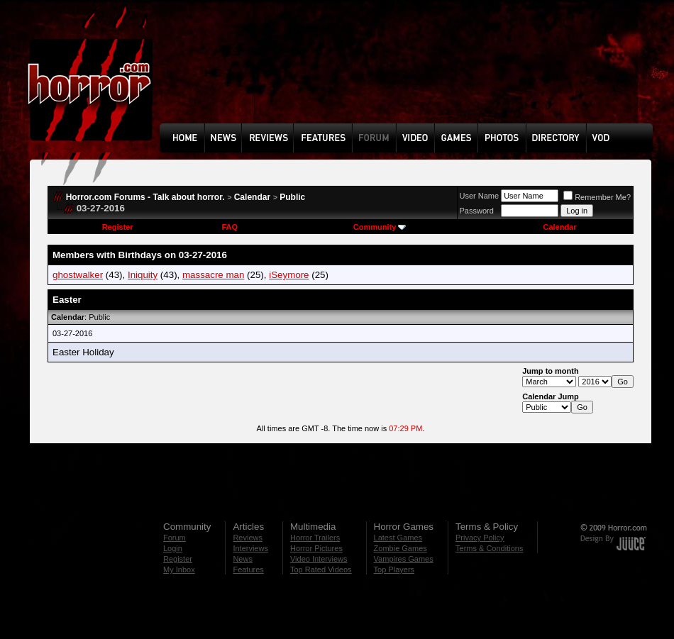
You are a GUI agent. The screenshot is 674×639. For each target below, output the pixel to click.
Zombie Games (400, 548)
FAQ (229, 227)
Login (172, 548)
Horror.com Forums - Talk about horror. (145, 197)
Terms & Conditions (489, 548)
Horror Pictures (316, 548)
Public (292, 197)
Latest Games (398, 537)
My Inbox (179, 569)
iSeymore (289, 275)
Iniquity (143, 275)
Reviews (248, 537)
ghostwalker (78, 275)
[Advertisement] (209, 72)
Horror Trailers (315, 537)
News (243, 559)
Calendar (252, 197)
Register (117, 227)
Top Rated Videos (321, 569)
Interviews (250, 548)
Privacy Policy (479, 537)
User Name (479, 195)
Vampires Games (403, 559)
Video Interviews (319, 559)
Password (477, 210)
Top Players (394, 569)
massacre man (213, 275)
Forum (174, 537)
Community (380, 227)
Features (248, 569)
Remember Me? (597, 197)
